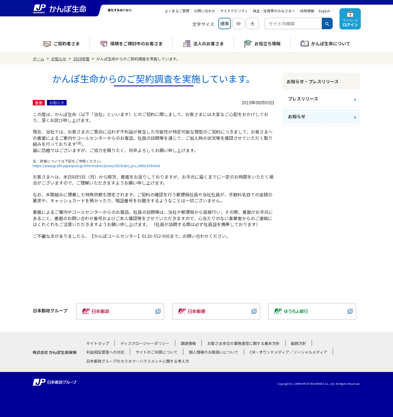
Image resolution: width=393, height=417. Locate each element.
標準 (224, 23)
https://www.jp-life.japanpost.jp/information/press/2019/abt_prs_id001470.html (96, 165)
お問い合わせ (204, 10)
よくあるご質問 (177, 10)
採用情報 (307, 10)
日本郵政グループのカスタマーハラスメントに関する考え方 (137, 361)
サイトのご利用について (157, 352)
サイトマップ (97, 343)
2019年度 (81, 58)
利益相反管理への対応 (105, 352)
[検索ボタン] (327, 23)
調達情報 (188, 343)
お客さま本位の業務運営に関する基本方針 (243, 343)
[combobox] (293, 23)
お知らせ (58, 58)
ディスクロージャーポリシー (144, 343)
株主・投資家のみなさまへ (274, 10)
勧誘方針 (298, 343)
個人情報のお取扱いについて (214, 352)
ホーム (38, 58)
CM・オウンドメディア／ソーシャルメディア (288, 352)
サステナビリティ (234, 10)
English (324, 10)
